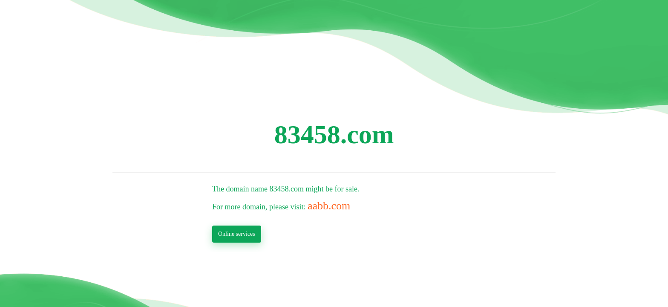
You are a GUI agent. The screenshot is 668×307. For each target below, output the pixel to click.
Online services (236, 234)
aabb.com (329, 206)
